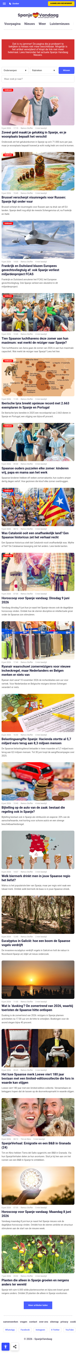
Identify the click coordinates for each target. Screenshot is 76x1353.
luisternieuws (60, 24)
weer (42, 24)
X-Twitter (55, 1330)
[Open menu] (4, 3)
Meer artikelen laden (38, 1305)
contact (33, 1322)
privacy (64, 1322)
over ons (43, 1322)
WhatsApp (10, 1330)
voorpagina (12, 24)
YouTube (70, 1330)
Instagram (40, 1330)
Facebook (25, 1330)
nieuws (29, 24)
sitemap (54, 1322)
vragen (23, 1322)
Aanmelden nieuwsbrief (61, 3)
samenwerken (10, 1322)
